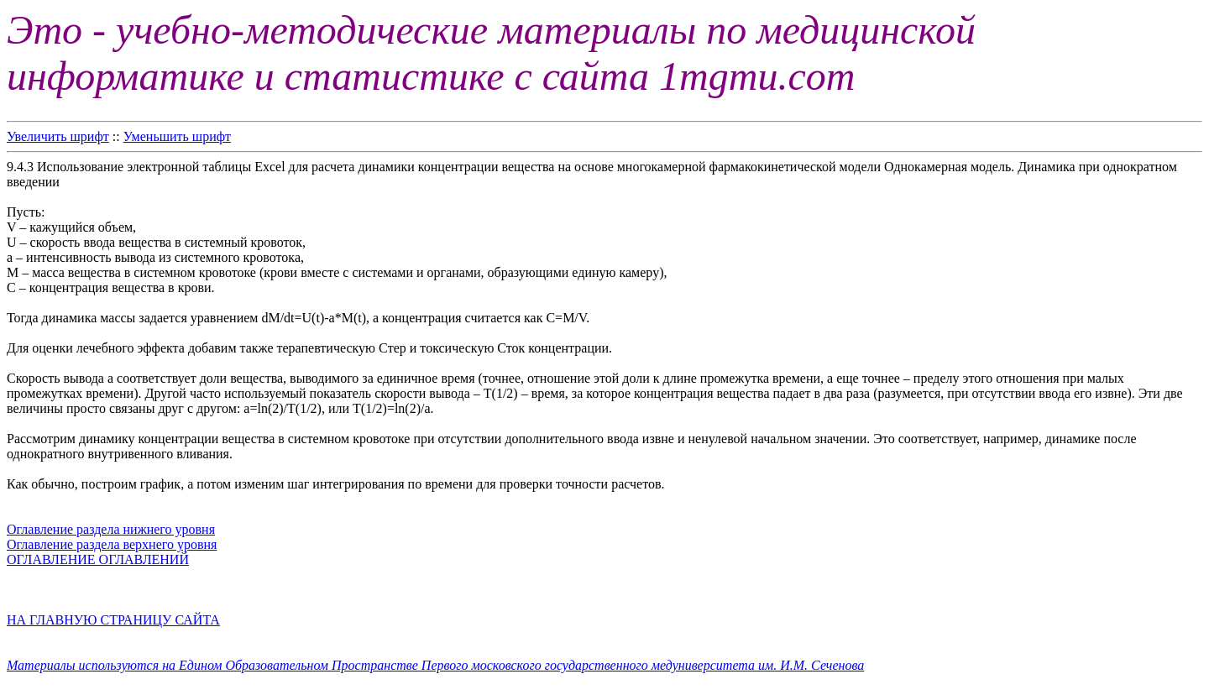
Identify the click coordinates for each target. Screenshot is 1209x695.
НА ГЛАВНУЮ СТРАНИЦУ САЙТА (113, 620)
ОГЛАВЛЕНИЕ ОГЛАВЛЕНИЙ (98, 559)
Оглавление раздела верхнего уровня (112, 544)
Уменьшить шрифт (177, 136)
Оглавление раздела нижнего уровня (111, 529)
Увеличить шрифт (58, 136)
